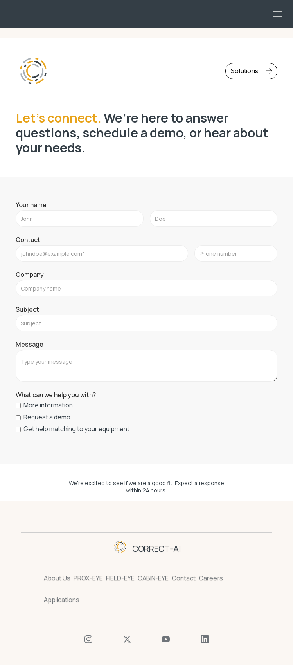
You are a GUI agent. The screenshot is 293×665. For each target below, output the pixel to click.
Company (30, 274)
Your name (31, 205)
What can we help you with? (56, 395)
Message (29, 344)
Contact (28, 240)
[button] (277, 14)
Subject (27, 309)
